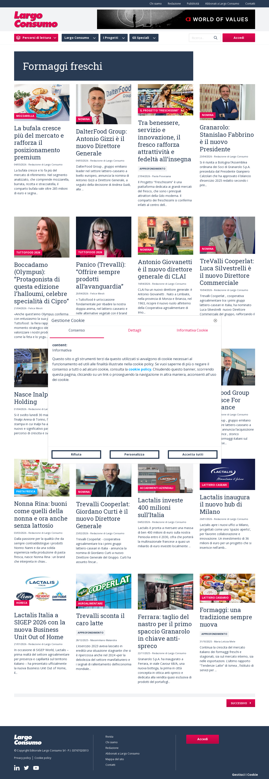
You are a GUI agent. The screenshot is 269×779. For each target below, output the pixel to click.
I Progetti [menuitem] (110, 38)
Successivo (239, 703)
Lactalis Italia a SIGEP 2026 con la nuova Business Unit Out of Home (39, 626)
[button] (215, 320)
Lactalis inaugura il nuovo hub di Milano (225, 504)
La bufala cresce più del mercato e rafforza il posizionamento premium (39, 142)
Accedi (239, 38)
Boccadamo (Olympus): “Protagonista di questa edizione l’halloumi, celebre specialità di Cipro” (41, 283)
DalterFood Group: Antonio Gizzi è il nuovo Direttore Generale (101, 142)
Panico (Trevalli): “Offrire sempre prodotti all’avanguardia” (100, 275)
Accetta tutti (192, 454)
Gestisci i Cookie (245, 774)
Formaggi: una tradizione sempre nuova (226, 617)
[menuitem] (155, 3)
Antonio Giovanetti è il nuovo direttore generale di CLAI (165, 269)
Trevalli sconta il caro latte (100, 619)
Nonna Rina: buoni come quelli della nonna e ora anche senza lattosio (41, 514)
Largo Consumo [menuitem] (76, 38)
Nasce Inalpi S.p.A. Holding (41, 398)
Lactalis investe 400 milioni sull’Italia (160, 507)
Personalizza (134, 454)
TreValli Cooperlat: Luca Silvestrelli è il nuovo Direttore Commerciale (227, 272)
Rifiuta (76, 454)
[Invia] (215, 38)
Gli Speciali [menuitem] (140, 38)
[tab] (77, 332)
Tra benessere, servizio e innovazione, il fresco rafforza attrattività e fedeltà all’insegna (164, 141)
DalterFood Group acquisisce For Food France (224, 400)
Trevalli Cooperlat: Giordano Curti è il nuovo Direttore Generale (103, 515)
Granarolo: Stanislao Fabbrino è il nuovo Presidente (227, 138)
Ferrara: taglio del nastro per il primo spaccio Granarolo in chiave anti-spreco (165, 631)
